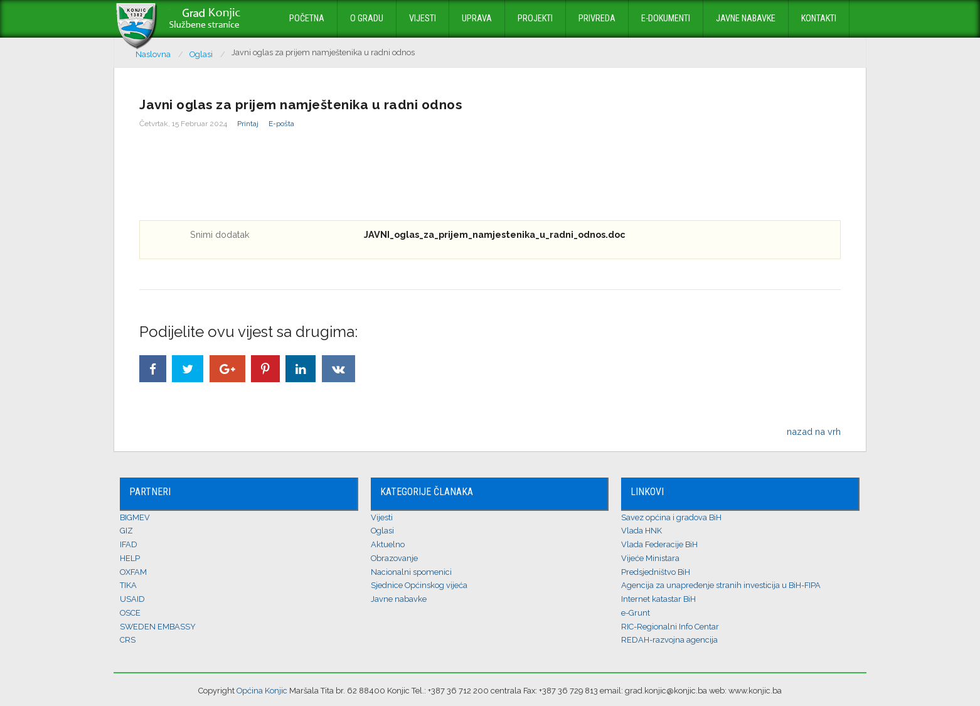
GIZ (126, 530)
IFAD (128, 544)
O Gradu (366, 18)
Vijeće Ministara (650, 558)
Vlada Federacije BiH (659, 544)
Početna (306, 18)
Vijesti (422, 18)
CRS (128, 639)
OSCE (130, 613)
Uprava (477, 18)
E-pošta (281, 123)
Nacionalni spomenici (411, 572)
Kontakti (818, 18)
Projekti (535, 18)
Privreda (596, 18)
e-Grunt (635, 613)
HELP (130, 558)
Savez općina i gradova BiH (671, 517)
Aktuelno (388, 544)
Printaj (247, 123)
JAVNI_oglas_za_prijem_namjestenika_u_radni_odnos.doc (495, 234)
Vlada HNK (641, 530)
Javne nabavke (745, 18)
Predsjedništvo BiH (655, 572)
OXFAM (133, 572)
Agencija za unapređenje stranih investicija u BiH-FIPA (721, 585)
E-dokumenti (665, 18)
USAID (132, 599)
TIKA (128, 585)
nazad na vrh (814, 431)
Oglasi (382, 530)
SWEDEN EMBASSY (158, 626)
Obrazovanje (394, 558)
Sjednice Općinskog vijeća (419, 585)
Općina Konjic (262, 690)
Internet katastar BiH (658, 599)
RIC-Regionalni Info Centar (670, 626)
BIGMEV (135, 517)
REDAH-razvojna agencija (669, 639)
